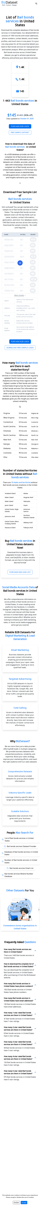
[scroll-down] (20, 183)
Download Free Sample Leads (20, 347)
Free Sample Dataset (20, 132)
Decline (16, 1202)
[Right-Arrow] (39, 910)
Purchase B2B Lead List (20, 572)
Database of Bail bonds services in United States (21, 853)
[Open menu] (36, 3)
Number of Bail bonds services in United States (20, 861)
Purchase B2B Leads (20, 126)
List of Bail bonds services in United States (19, 839)
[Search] (20, 407)
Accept (24, 1202)
